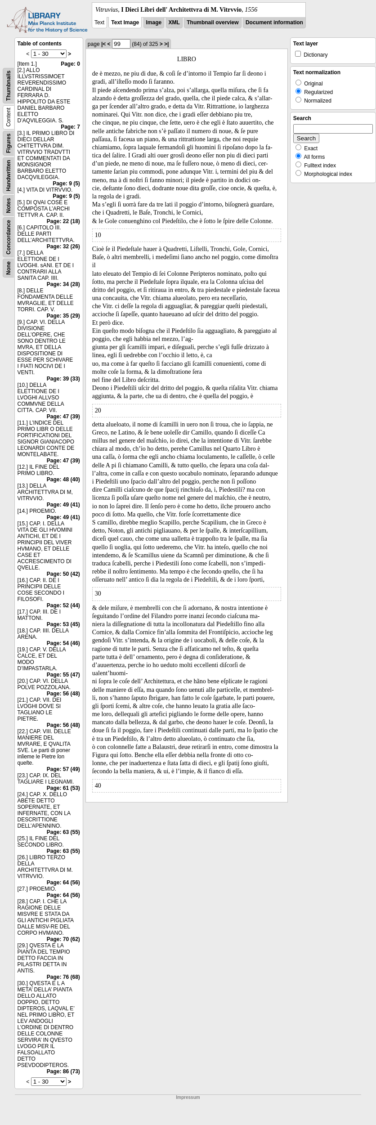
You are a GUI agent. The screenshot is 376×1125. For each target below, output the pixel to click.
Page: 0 (70, 64)
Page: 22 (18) (63, 221)
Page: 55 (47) (63, 675)
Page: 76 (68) (63, 977)
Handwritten (8, 175)
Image (154, 22)
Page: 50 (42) (63, 574)
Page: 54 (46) (63, 643)
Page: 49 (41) (63, 505)
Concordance (8, 237)
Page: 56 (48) (63, 693)
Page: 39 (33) (63, 379)
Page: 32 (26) (63, 246)
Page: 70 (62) (63, 939)
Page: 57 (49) (63, 769)
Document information (274, 22)
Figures (8, 143)
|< (103, 44)
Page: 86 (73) (63, 1071)
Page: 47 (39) (63, 416)
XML (174, 22)
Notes (8, 205)
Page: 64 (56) (63, 882)
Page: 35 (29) (63, 316)
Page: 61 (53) (63, 788)
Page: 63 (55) (63, 832)
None (8, 268)
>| (166, 44)
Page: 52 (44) (63, 605)
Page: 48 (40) (63, 479)
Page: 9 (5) (66, 183)
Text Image (125, 22)
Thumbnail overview (212, 22)
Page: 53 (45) (63, 624)
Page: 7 (70, 127)
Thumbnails (8, 86)
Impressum (188, 1097)
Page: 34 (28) (63, 284)
